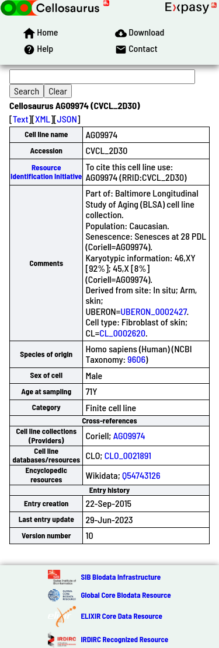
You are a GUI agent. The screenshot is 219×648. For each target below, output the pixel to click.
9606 (136, 359)
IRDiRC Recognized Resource (124, 639)
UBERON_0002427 (153, 311)
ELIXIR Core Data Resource (121, 616)
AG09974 (129, 435)
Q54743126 (141, 475)
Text (21, 118)
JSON (67, 118)
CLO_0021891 (128, 455)
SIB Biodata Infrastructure (121, 577)
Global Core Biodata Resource (126, 595)
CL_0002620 (122, 332)
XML (42, 118)
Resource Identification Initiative (46, 172)
